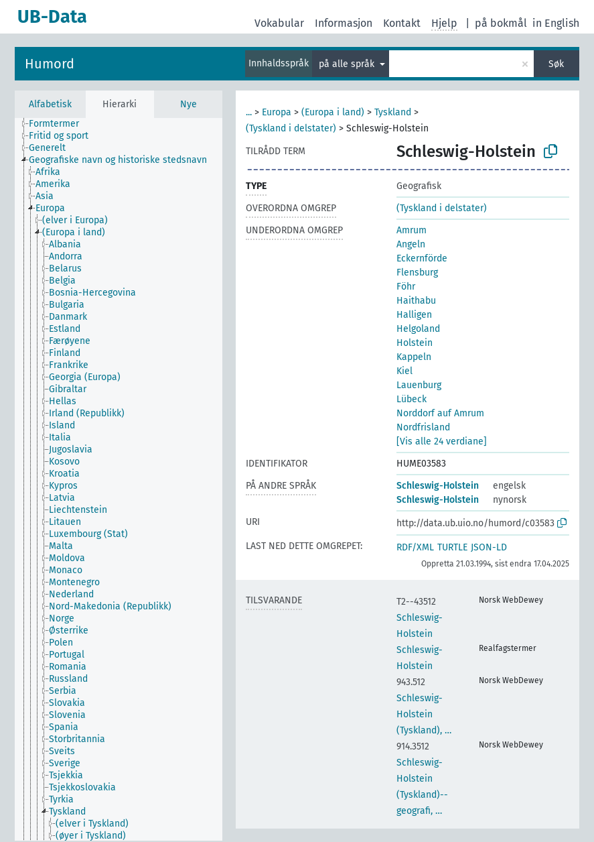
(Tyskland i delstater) (291, 128)
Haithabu (416, 300)
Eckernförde (421, 258)
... (249, 112)
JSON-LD (489, 547)
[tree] (118, 479)
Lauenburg (418, 385)
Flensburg (417, 272)
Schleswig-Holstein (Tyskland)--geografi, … (422, 779)
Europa (276, 112)
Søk (556, 64)
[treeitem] (59, 124)
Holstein (414, 343)
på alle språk (348, 64)
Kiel (404, 371)
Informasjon (343, 23)
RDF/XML (415, 547)
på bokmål (501, 23)
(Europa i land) (332, 112)
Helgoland (418, 329)
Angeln (410, 244)
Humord (49, 64)
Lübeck (411, 399)
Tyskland (392, 112)
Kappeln (413, 357)
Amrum (411, 230)
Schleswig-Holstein (437, 485)
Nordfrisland (423, 427)
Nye (188, 104)
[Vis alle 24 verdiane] (441, 441)
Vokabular (279, 23)
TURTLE (452, 547)
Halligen (414, 314)
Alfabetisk (50, 104)
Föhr (405, 286)
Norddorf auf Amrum (440, 413)
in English (555, 23)
